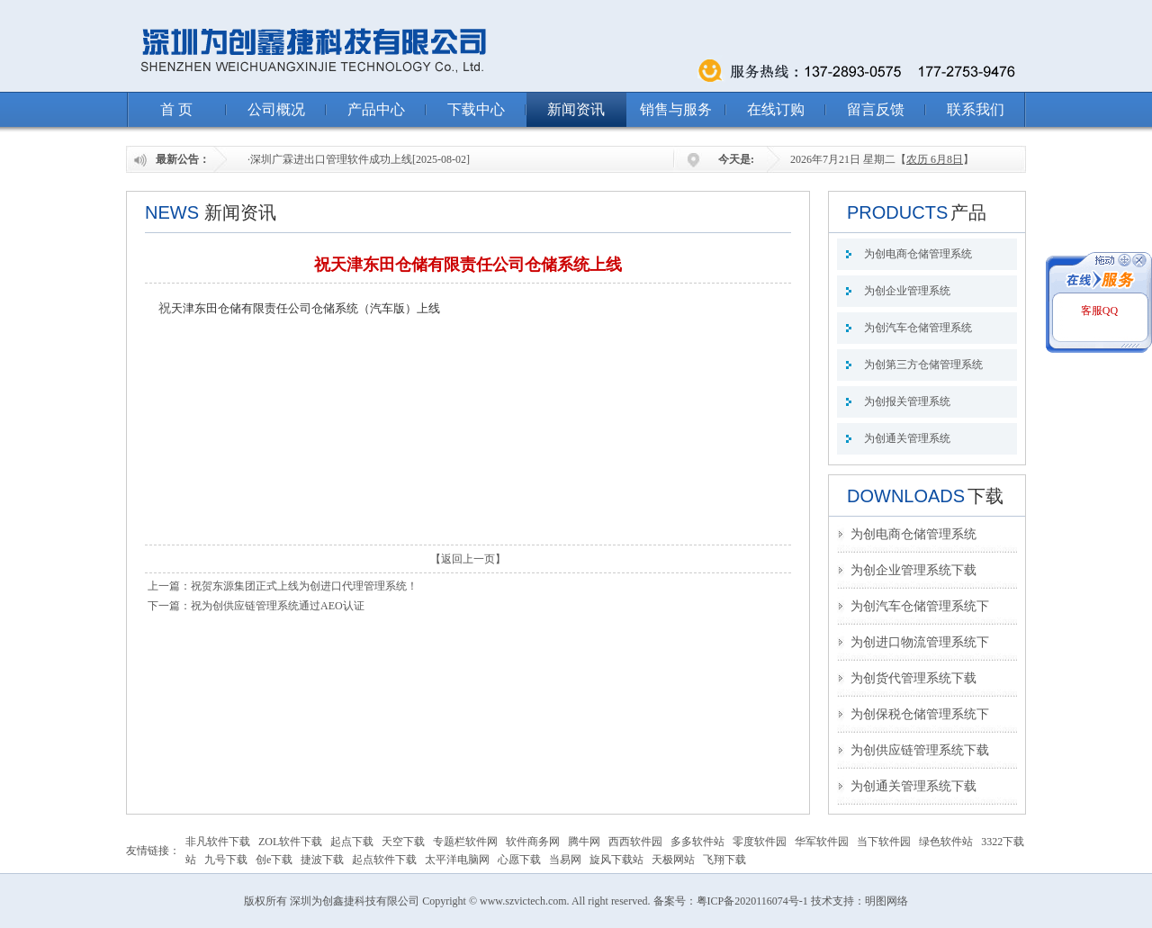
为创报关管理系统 (907, 401)
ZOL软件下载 (290, 841)
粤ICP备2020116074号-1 (752, 901)
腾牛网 (584, 841)
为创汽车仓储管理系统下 (919, 606)
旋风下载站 (617, 859)
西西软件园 (635, 841)
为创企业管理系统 (907, 290)
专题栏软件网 (465, 841)
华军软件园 (822, 841)
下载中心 (476, 109)
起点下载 (352, 841)
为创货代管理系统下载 (913, 678)
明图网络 (886, 901)
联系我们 (975, 109)
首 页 (176, 109)
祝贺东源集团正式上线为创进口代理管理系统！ (304, 586)
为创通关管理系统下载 (913, 786)
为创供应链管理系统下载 (919, 750)
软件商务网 (533, 841)
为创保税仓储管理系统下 (919, 714)
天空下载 (403, 841)
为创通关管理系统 (907, 438)
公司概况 (276, 109)
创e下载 (274, 859)
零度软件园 (760, 841)
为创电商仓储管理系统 (918, 254)
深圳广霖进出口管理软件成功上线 (331, 159)
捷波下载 (322, 859)
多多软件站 (697, 841)
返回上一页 (468, 559)
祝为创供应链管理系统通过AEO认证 (277, 605)
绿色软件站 (946, 841)
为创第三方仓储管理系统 (923, 364)
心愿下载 (519, 859)
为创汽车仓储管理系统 (918, 327)
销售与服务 (676, 109)
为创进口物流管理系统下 (919, 642)
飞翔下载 (724, 859)
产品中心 (376, 109)
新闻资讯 (576, 109)
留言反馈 (875, 109)
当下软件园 (884, 841)
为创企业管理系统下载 (913, 570)
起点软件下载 (384, 859)
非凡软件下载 (217, 841)
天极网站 (673, 859)
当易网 (565, 859)
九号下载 (226, 859)
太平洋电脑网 (457, 859)
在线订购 (776, 109)
